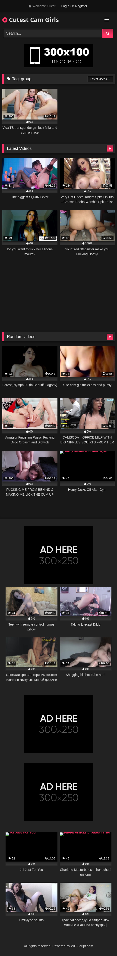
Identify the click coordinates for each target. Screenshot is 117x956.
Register (81, 6)
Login (65, 6)
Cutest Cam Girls (30, 20)
